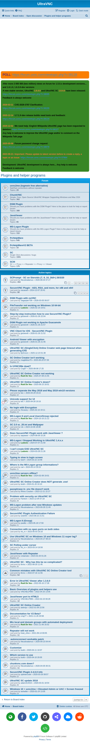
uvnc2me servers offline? (24, 473)
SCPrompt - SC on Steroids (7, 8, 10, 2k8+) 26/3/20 (37, 277)
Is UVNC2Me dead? (20, 366)
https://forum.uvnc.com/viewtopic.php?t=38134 (26, 119)
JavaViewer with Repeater (24, 553)
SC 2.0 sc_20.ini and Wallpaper (27, 424)
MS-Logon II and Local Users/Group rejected (34, 416)
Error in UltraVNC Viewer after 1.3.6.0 (30, 580)
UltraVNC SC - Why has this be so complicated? (36, 562)
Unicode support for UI (22, 399)
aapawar (24, 435)
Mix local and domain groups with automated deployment (41, 622)
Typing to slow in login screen (26, 457)
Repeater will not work (22, 630)
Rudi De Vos (26, 376)
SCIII (12, 261)
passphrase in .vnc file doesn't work (29, 489)
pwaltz (23, 523)
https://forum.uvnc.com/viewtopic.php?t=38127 (35, 129)
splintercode (26, 674)
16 (87, 283)
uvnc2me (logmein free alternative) (29, 185)
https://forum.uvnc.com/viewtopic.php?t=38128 (44, 74)
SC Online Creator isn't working (27, 357)
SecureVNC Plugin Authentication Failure (32, 513)
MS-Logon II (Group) (21, 520)
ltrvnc (23, 564)
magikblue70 (26, 360)
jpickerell (24, 316)
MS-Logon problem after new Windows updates (36, 505)
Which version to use (21, 655)
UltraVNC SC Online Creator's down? (30, 382)
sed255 (24, 516)
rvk (22, 427)
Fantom (24, 499)
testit (23, 484)
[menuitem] (18, 11)
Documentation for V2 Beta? (25, 613)
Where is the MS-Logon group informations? (34, 464)
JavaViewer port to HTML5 (24, 596)
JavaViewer (16, 215)
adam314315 (26, 683)
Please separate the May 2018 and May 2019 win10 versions (42, 390)
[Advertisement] (45, 45)
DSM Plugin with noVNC (23, 298)
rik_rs (23, 531)
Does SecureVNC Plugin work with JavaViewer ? (36, 433)
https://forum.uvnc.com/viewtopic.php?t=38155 (26, 108)
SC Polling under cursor (23, 545)
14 (79, 283)
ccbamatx (25, 556)
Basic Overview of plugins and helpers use (33, 589)
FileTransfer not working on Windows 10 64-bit (35, 305)
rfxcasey (24, 410)
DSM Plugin (16, 204)
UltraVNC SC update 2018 (24, 680)
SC (11, 252)
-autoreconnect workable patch (27, 639)
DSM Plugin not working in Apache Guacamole (35, 322)
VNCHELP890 (27, 592)
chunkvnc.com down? (22, 663)
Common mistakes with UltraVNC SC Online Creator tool (41, 570)
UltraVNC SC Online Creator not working (32, 373)
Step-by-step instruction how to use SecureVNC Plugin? (40, 314)
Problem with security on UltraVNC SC (31, 496)
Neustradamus (27, 280)
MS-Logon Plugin (19, 226)
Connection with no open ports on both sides (34, 529)
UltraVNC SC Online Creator (25, 605)
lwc (22, 393)
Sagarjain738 (26, 300)
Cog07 (23, 369)
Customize (16, 647)
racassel (24, 290)
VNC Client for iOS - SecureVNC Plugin (31, 331)
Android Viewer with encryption (27, 339)
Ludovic (24, 308)
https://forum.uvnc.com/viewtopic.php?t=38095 (26, 94)
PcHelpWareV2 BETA (21, 245)
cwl (22, 467)
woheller (24, 691)
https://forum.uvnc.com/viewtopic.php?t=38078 (26, 147)
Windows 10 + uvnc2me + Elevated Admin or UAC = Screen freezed (46, 689)
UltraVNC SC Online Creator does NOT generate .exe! (39, 481)
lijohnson (24, 353)
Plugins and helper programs (23, 175)
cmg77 (23, 616)
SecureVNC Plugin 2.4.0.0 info (26, 672)
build (23, 650)
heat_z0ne (25, 633)
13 (75, 283)
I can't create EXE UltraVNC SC (27, 449)
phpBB (36, 736)
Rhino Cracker (27, 491)
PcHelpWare (16, 238)
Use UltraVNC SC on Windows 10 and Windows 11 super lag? (43, 536)
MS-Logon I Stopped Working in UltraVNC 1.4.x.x (36, 440)
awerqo (24, 607)
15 (83, 283)
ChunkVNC (16, 195)
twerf (23, 460)
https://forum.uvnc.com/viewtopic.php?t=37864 (44, 157)
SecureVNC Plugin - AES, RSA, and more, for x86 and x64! (41, 288)
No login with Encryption (23, 407)
